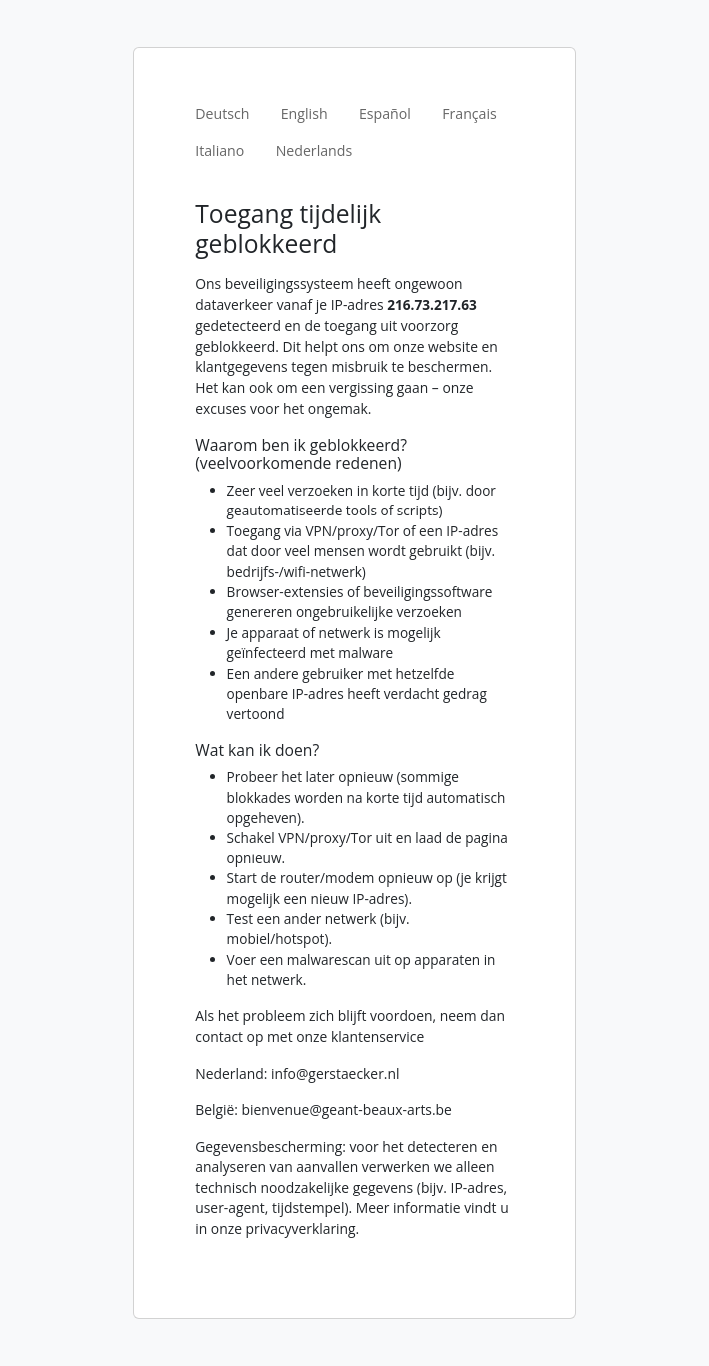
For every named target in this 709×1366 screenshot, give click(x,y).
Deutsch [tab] (222, 113)
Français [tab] (469, 113)
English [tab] (304, 113)
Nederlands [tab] (314, 150)
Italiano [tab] (219, 150)
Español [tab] (385, 113)
